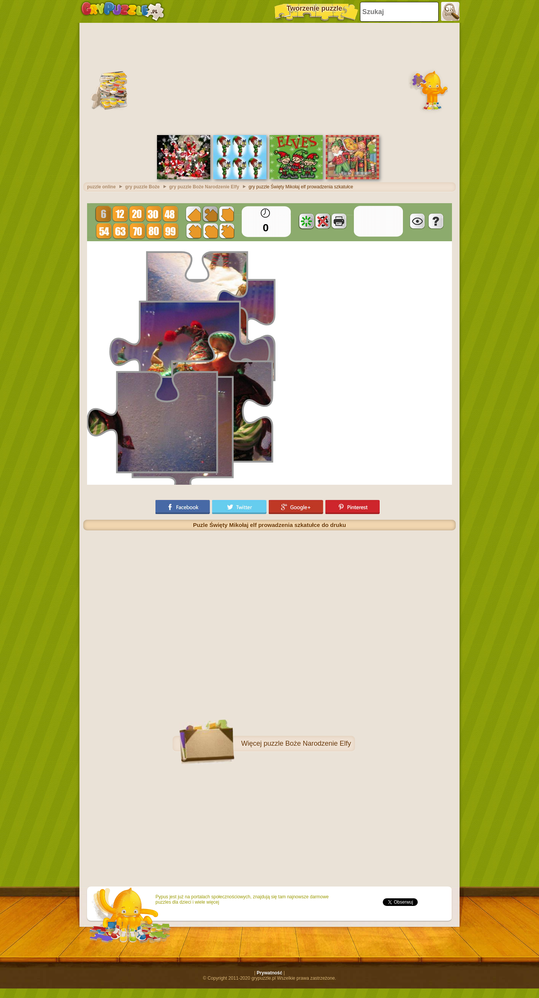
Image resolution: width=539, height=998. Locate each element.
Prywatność (269, 973)
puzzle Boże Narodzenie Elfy (307, 743)
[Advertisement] (269, 78)
